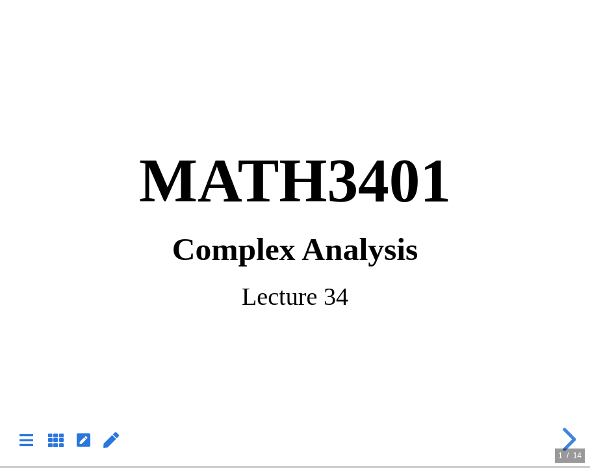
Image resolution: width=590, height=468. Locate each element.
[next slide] (567, 439)
